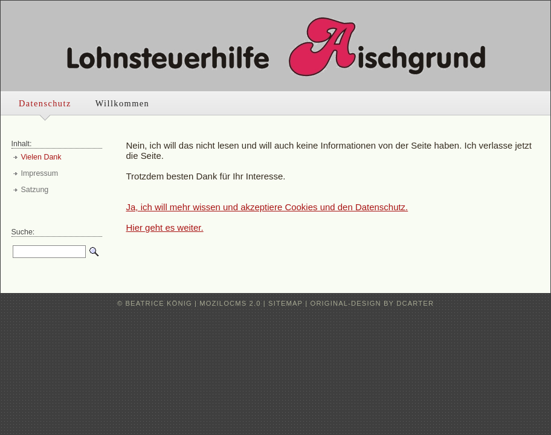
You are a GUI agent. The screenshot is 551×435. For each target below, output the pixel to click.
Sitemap (285, 303)
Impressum (40, 173)
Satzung (35, 189)
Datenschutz (45, 103)
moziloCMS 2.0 (229, 303)
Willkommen (122, 103)
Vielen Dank (41, 157)
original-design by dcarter (372, 303)
